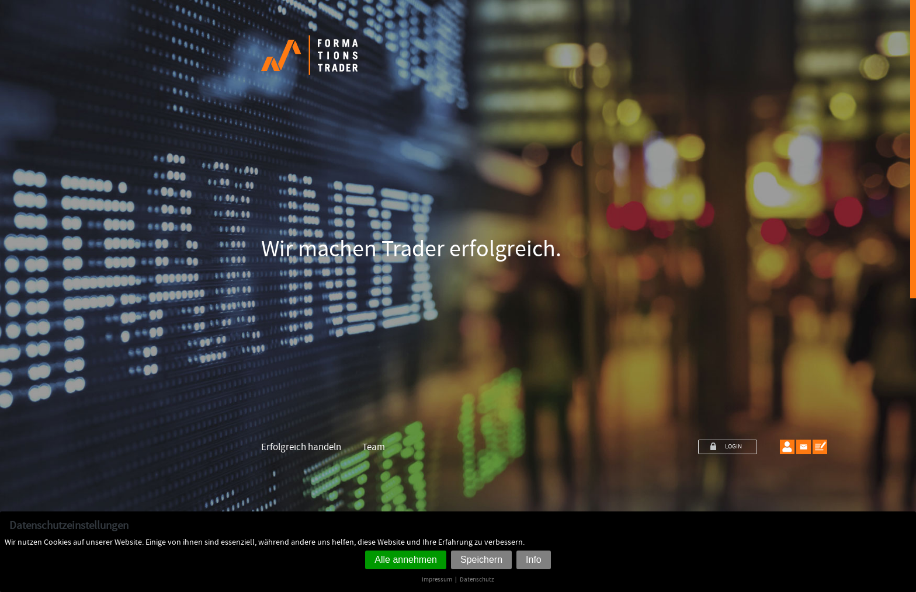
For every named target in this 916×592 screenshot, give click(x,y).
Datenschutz (477, 579)
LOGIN (733, 447)
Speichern (481, 560)
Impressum (437, 579)
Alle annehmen (405, 560)
